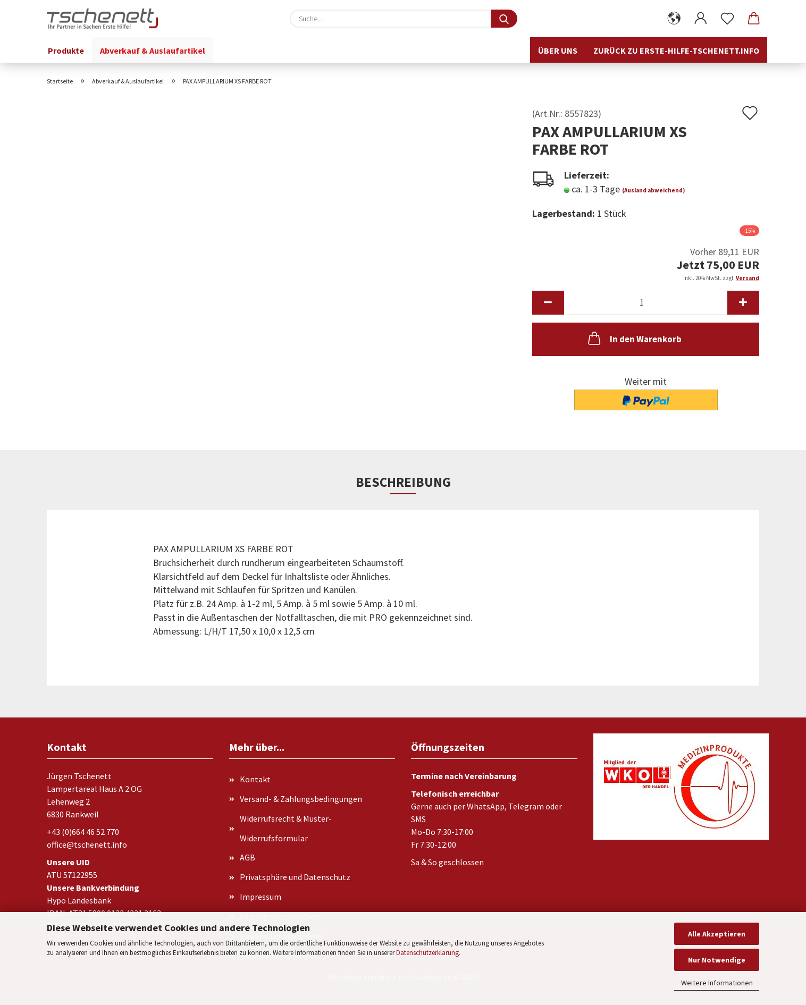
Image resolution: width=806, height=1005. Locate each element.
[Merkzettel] (727, 18)
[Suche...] (504, 19)
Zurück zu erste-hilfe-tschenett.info (676, 50)
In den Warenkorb (634, 338)
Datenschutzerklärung (427, 952)
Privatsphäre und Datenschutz (295, 877)
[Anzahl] (645, 303)
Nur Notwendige (716, 960)
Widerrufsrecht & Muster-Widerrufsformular (286, 828)
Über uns (557, 50)
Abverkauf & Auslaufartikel (152, 50)
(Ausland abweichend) (653, 190)
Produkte (66, 50)
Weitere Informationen (717, 982)
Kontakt (255, 779)
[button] (674, 18)
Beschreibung (403, 482)
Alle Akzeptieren (716, 934)
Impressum (260, 896)
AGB (247, 857)
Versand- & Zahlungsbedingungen (301, 798)
